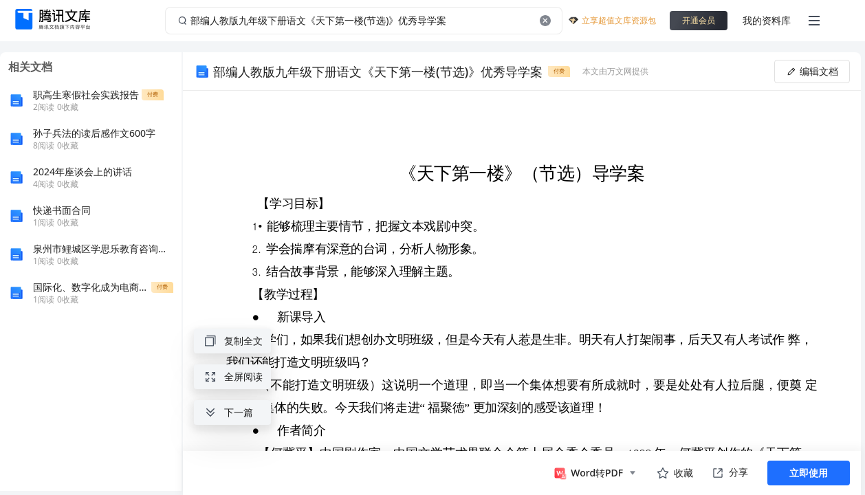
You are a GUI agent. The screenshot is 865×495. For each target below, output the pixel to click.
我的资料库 (767, 20)
